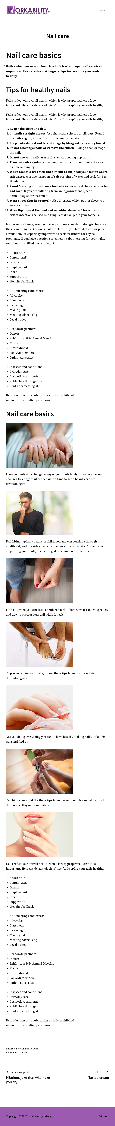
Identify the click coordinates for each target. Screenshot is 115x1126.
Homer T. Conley (18, 1052)
